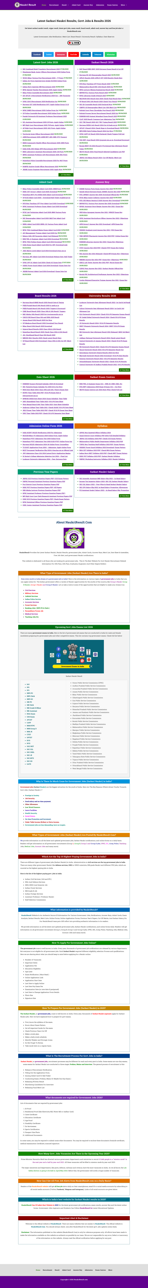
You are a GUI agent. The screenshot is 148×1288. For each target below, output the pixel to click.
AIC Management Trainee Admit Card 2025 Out (40, 239)
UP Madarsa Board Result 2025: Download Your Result (43, 326)
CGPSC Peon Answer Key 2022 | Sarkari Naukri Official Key (101, 271)
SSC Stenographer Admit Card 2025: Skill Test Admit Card (44, 224)
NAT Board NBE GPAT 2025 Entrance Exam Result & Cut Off (101, 69)
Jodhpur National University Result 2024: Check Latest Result (102, 344)
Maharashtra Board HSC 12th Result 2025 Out (96, 87)
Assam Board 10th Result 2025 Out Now (37, 323)
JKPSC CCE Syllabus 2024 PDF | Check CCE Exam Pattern (101, 450)
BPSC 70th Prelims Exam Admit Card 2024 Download (42, 248)
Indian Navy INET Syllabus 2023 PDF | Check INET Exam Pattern (103, 465)
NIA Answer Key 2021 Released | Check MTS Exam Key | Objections (104, 257)
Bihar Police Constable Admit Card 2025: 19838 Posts (42, 192)
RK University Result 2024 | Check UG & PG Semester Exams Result (104, 353)
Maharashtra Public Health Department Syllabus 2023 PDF (101, 453)
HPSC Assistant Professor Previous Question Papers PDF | (44, 505)
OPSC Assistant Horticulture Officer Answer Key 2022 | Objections (104, 221)
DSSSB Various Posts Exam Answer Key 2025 (96, 192)
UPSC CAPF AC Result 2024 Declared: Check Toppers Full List (102, 137)
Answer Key (77, 1270)
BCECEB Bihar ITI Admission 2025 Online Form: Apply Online (45, 447)
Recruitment (49, 1270)
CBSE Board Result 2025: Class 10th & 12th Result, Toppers (44, 314)
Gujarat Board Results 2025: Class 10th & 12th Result (42, 332)
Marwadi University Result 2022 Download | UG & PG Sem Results (104, 362)
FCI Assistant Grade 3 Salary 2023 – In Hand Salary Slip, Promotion (104, 502)
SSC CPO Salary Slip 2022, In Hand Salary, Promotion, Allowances (104, 499)
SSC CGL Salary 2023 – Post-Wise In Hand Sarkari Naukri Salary (103, 496)
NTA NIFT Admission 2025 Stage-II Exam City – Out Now (101, 396)
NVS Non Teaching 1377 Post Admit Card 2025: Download (44, 206)
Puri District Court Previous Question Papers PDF (41, 496)
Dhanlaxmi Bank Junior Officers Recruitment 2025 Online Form (46, 72)
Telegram (97, 54)
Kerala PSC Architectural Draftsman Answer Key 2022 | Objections (104, 277)
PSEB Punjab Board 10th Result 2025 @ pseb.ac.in (41, 308)
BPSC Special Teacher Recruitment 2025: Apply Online (43, 90)
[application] (68, 5)
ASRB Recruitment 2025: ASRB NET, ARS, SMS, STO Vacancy (46, 140)
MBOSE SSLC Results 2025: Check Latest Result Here (42, 341)
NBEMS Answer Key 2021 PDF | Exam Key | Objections (99, 263)
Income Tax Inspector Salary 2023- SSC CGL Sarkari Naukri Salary (104, 493)
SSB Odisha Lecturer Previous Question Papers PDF (42, 502)
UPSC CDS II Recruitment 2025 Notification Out (40, 101)
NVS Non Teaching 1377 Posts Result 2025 (95, 84)
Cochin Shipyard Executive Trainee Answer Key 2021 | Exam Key (103, 283)
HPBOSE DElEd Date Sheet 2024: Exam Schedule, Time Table (45, 407)
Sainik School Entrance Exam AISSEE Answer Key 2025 (100, 195)
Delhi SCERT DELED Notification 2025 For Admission (42, 444)
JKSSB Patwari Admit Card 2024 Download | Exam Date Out (45, 277)
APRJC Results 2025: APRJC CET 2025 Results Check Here (101, 78)
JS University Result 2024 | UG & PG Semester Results (99, 329)
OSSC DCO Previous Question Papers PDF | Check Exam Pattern (46, 511)
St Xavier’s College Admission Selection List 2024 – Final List (45, 468)
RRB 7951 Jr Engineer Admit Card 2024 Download (41, 245)
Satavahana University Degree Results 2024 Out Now (99, 359)
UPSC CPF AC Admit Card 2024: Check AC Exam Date (42, 268)
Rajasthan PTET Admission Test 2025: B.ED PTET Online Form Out (47, 453)
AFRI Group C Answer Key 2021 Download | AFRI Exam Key (101, 227)
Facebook (36, 54)
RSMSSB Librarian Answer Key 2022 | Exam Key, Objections (101, 245)
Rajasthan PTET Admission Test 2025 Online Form (41, 450)
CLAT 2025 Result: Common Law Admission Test (97, 122)
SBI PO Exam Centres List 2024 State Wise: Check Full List (101, 399)
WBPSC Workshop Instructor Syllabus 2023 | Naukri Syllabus (102, 471)
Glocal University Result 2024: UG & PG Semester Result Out (101, 356)
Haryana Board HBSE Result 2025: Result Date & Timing (43, 305)
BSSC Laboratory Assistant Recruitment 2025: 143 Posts (43, 155)
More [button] (107, 1270)
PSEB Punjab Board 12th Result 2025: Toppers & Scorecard (44, 311)
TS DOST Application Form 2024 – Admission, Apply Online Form (47, 459)
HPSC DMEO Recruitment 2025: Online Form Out (41, 110)
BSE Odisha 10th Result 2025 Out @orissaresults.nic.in (43, 317)
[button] (65, 5)
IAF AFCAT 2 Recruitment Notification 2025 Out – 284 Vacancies (47, 96)
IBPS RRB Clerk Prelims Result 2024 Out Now (96, 134)
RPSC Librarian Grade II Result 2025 (92, 96)
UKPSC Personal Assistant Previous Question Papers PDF (44, 493)
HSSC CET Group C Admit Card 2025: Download (40, 195)
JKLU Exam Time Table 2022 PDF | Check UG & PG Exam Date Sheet (48, 422)
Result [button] (58, 1270)
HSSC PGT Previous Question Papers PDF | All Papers (42, 499)
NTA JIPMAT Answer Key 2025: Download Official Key (99, 198)
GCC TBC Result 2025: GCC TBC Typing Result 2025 (98, 125)
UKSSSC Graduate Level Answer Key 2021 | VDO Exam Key (101, 233)
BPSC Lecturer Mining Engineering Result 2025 (97, 90)
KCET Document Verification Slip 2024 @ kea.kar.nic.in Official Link (48, 462)
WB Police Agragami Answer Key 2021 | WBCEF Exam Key (101, 215)
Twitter (48, 54)
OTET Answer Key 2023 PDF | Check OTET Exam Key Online (102, 251)
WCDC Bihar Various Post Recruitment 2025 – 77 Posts (43, 78)
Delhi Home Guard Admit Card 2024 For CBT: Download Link (45, 251)
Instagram (61, 54)
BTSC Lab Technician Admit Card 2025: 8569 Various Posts (45, 218)
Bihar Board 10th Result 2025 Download (37, 329)
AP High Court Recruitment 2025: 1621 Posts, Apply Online (44, 131)
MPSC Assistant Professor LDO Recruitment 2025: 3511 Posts (45, 158)
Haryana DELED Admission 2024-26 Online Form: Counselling (46, 456)
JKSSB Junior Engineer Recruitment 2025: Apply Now (43, 172)
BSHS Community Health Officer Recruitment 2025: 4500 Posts (46, 146)
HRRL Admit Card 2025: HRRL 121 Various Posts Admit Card (45, 230)
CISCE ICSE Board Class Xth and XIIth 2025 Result (41, 320)
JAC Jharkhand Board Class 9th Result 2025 (39, 338)
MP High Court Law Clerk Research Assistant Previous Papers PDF (48, 508)
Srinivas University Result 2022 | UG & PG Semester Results (101, 365)
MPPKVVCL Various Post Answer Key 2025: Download (99, 206)
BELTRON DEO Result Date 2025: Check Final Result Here (100, 99)
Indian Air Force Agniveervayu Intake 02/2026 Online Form (45, 81)
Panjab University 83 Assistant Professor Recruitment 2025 (45, 116)
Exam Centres (98, 1270)
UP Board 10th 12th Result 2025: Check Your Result (98, 104)
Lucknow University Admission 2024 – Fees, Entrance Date (45, 471)
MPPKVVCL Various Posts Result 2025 (93, 93)
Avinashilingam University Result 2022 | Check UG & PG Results (103, 368)
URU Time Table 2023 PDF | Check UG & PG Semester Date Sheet (46, 425)
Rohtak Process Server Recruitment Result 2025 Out (98, 116)
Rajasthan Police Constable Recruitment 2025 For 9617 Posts (45, 164)
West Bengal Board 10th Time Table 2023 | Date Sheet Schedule (46, 413)
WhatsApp (111, 54)
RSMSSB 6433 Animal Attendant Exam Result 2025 (98, 119)
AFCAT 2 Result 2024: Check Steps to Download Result (99, 131)
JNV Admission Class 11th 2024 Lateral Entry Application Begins (47, 465)
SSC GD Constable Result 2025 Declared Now (96, 107)
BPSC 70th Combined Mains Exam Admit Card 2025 (42, 236)
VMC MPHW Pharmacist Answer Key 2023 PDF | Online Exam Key (104, 239)
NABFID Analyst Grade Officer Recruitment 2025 (41, 169)
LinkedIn (85, 54)
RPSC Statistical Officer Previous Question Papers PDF (43, 514)
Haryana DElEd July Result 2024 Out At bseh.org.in (98, 128)
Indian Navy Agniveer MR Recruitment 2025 (39, 87)
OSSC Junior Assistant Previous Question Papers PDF (43, 517)
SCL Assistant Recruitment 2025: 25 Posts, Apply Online (44, 122)
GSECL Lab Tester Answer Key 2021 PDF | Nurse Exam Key (101, 266)
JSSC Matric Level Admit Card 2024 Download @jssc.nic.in (44, 257)
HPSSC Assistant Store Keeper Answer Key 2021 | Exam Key (101, 209)
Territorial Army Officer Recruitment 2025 (38, 137)
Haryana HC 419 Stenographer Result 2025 (95, 75)
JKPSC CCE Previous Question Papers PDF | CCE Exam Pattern (46, 490)
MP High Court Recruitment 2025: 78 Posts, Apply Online (44, 125)
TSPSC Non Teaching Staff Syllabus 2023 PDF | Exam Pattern (102, 456)
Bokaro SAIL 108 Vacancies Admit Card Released (41, 242)
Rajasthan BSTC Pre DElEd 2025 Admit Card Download (43, 198)
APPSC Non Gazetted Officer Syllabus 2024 (95, 444)
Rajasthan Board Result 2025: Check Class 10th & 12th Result (45, 335)
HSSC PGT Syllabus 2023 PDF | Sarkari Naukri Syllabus (100, 468)
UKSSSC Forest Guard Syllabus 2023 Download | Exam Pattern (102, 459)
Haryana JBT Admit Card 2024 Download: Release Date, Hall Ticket (48, 263)
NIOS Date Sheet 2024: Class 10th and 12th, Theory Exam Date (46, 399)
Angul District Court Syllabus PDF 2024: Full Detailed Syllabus (102, 447)
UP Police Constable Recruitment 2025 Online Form (42, 113)
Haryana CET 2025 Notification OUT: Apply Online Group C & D (46, 104)
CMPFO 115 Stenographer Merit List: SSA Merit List (98, 110)
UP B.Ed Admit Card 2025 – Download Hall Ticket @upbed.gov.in (47, 201)
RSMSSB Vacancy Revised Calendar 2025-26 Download (43, 393)
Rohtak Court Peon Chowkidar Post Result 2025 (97, 113)
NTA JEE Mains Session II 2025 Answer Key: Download (100, 203)
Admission (87, 1270)
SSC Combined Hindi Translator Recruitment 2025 (41, 69)
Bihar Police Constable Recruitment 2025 (38, 93)
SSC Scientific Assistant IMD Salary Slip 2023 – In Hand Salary (103, 490)
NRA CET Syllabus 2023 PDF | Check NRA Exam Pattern (100, 462)
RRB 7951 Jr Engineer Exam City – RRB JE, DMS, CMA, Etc (101, 393)
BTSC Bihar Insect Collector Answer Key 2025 (96, 201)
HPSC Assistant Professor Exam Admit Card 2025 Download (45, 212)
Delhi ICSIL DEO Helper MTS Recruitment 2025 (40, 152)
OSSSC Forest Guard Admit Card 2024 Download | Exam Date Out (47, 271)
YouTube (73, 54)
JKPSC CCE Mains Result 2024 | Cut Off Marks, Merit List (100, 161)
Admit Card (66, 1270)
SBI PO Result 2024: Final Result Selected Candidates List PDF (102, 155)
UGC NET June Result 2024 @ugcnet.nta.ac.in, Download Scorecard (104, 143)
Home (41, 1270)
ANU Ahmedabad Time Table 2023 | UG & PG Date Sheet (43, 410)
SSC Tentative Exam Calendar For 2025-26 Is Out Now (43, 396)
